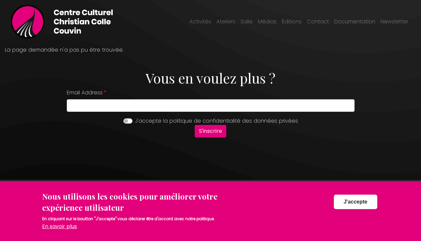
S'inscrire (210, 131)
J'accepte (355, 206)
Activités (200, 21)
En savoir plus (59, 231)
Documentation (354, 21)
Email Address (85, 92)
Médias (267, 21)
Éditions (292, 21)
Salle (246, 21)
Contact (318, 21)
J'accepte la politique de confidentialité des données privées (216, 121)
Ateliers (225, 21)
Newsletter (394, 21)
